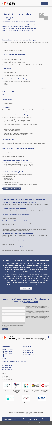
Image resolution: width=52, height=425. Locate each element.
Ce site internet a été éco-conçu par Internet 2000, (21, 410)
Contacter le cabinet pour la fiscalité (12, 188)
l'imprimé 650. (43, 88)
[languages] (49, 1)
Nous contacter (44, 3)
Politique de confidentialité (7, 379)
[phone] (13, 314)
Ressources (4, 372)
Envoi (5, 329)
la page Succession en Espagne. (31, 184)
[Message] (13, 319)
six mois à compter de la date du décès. (34, 97)
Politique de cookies (6, 377)
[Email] (13, 311)
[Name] (13, 308)
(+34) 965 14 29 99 (30, 301)
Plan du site (4, 374)
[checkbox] (2, 325)
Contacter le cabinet (26, 288)
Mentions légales (5, 376)
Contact (4, 373)
